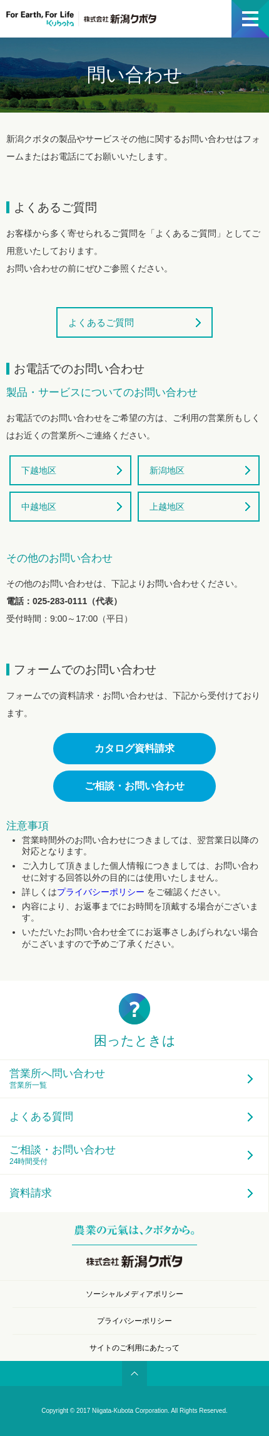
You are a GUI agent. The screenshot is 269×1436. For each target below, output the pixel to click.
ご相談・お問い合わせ (134, 786)
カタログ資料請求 (134, 748)
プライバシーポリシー (102, 892)
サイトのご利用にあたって (134, 1347)
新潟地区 (167, 470)
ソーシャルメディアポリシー (134, 1294)
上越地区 (167, 507)
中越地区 (38, 507)
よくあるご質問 (101, 322)
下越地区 (38, 470)
